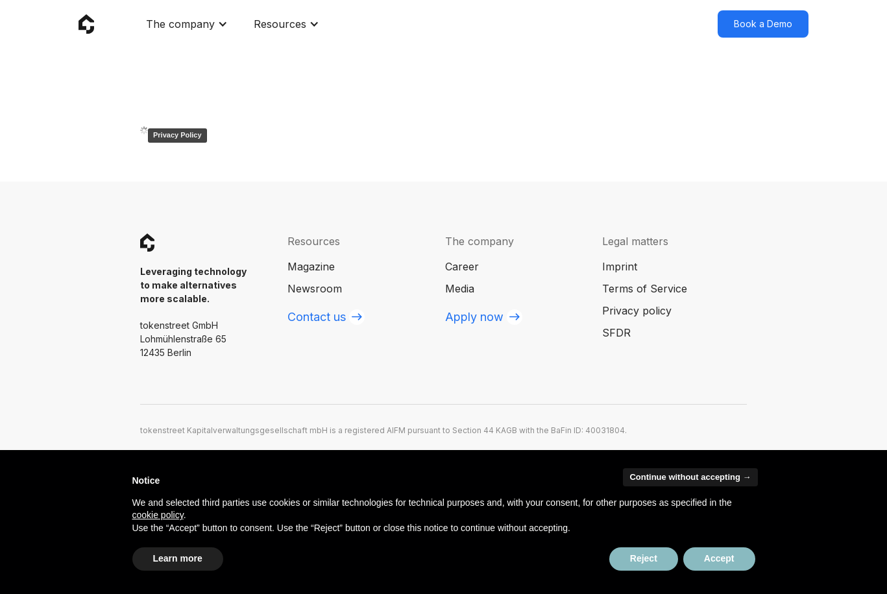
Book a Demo (763, 23)
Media (459, 288)
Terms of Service (644, 288)
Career (462, 266)
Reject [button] (643, 558)
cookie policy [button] (158, 515)
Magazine (311, 266)
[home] (86, 24)
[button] (187, 24)
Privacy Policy (177, 135)
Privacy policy (637, 310)
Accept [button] (719, 558)
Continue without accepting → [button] (690, 477)
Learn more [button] (177, 558)
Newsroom (314, 288)
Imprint (619, 266)
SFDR (616, 332)
